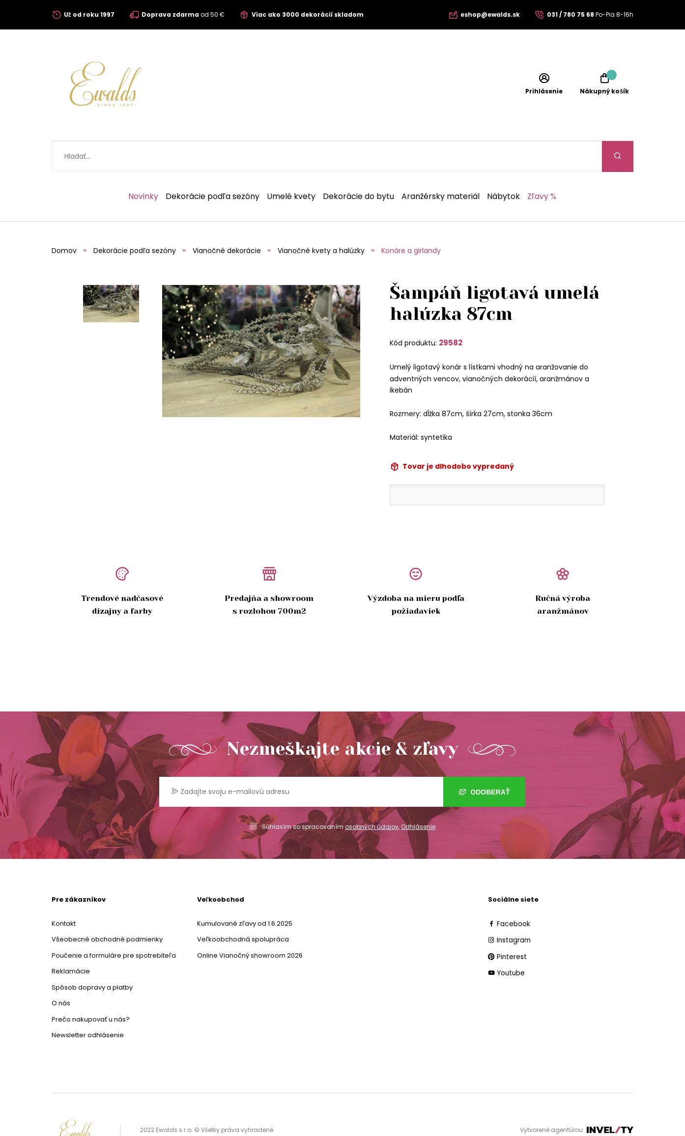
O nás (61, 972)
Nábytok (503, 166)
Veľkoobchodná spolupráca (243, 908)
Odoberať (484, 761)
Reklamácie (71, 940)
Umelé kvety (291, 166)
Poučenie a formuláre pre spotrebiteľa (114, 924)
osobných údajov (372, 796)
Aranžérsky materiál (440, 166)
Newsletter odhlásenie (88, 1004)
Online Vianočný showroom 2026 (250, 924)
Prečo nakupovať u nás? (91, 988)
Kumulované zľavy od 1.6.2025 (244, 892)
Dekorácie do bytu (358, 166)
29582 (450, 312)
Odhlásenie (418, 796)
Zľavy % (541, 166)
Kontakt (64, 892)
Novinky (143, 166)
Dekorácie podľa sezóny (212, 166)
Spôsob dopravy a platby (92, 956)
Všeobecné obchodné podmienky (107, 908)
